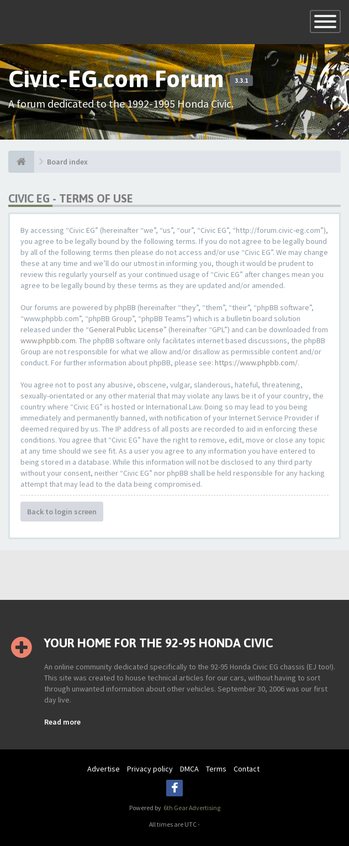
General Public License (126, 329)
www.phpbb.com (48, 340)
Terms (216, 769)
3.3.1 (241, 80)
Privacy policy (150, 769)
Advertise (103, 769)
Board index (67, 162)
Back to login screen (62, 512)
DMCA (189, 769)
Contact (247, 769)
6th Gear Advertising (191, 808)
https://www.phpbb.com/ (256, 363)
